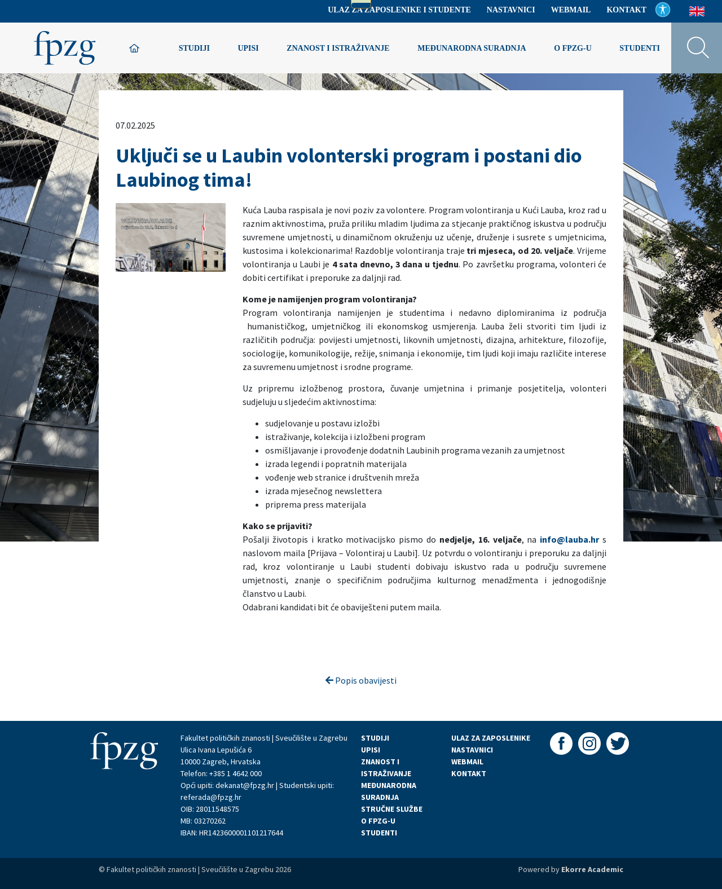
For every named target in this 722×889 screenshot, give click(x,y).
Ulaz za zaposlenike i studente (399, 10)
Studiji (194, 48)
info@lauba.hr (569, 539)
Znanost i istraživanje (338, 48)
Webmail (571, 10)
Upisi (247, 48)
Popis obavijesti (361, 680)
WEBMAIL (467, 761)
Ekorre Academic (592, 869)
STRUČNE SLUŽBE (391, 809)
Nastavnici (511, 10)
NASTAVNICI (472, 750)
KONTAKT (468, 773)
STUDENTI (379, 833)
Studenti (639, 48)
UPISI (370, 750)
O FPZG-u (573, 48)
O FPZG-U (378, 821)
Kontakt (626, 10)
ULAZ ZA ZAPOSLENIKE (490, 738)
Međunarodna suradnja (471, 48)
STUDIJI (375, 738)
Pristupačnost (662, 9)
